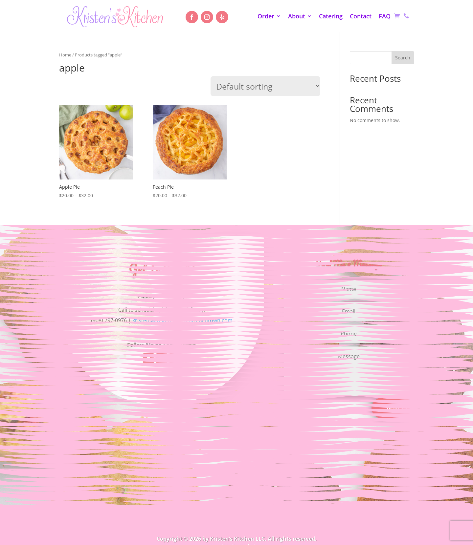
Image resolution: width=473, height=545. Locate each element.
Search (402, 57)
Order (266, 17)
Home (65, 55)
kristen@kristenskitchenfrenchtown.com (182, 320)
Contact (361, 17)
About (296, 17)
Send (392, 407)
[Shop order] (265, 86)
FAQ (385, 17)
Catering (331, 17)
